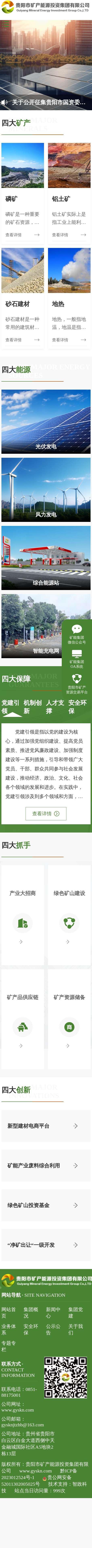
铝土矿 (61, 199)
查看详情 (46, 813)
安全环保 (77, 706)
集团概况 (31, 1313)
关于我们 (75, 1329)
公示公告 (53, 1329)
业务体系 (8, 1329)
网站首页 (8, 1313)
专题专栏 (8, 1346)
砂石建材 (17, 304)
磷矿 (11, 199)
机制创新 (33, 706)
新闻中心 (53, 1313)
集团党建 (75, 1313)
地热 (58, 304)
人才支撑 (55, 706)
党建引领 (10, 706)
